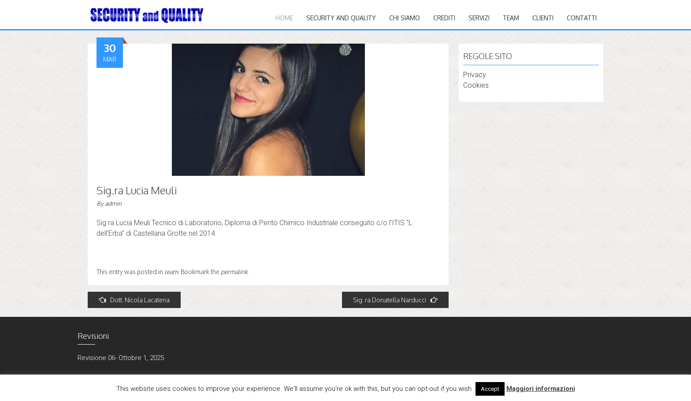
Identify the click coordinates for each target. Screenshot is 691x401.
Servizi (479, 18)
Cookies (476, 85)
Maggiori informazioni (540, 389)
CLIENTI (543, 18)
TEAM (511, 18)
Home (284, 18)
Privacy (474, 75)
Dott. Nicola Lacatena (134, 300)
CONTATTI (582, 18)
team (171, 271)
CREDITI (444, 18)
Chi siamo (404, 18)
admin (113, 203)
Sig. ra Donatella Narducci (395, 300)
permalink (234, 271)
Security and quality (341, 18)
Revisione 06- (97, 358)
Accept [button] (490, 389)
